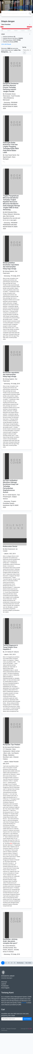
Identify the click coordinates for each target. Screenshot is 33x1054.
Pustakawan (4, 986)
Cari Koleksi (27, 1019)
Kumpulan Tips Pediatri (11, 745)
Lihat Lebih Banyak (6, 44)
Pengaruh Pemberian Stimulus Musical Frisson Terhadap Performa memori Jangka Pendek (11, 87)
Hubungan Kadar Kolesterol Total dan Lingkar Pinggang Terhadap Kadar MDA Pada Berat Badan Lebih (11, 147)
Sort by (24, 47)
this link (24, 1002)
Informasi (4, 982)
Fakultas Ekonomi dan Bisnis (13, 38)
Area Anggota (5, 988)
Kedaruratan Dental (10, 546)
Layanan (3, 984)
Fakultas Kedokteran (9, 36)
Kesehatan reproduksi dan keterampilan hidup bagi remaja (11, 374)
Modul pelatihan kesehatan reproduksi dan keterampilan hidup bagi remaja (11, 266)
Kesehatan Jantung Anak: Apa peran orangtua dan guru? (10, 941)
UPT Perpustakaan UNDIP (12, 40)
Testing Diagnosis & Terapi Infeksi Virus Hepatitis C (10, 647)
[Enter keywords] (12, 1018)
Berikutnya (20, 963)
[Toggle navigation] (29, 2)
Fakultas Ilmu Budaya (10, 41)
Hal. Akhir (28, 963)
